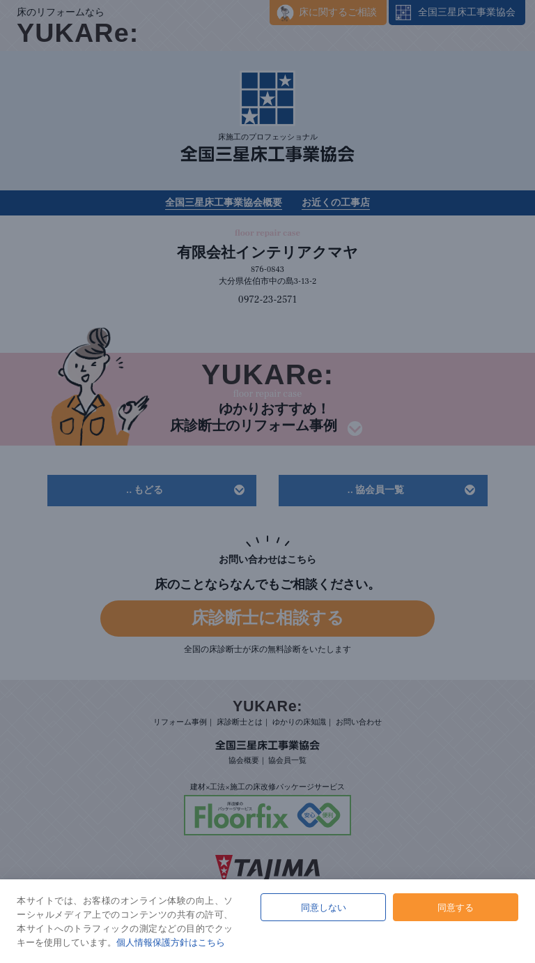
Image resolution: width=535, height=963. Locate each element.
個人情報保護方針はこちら (170, 942)
